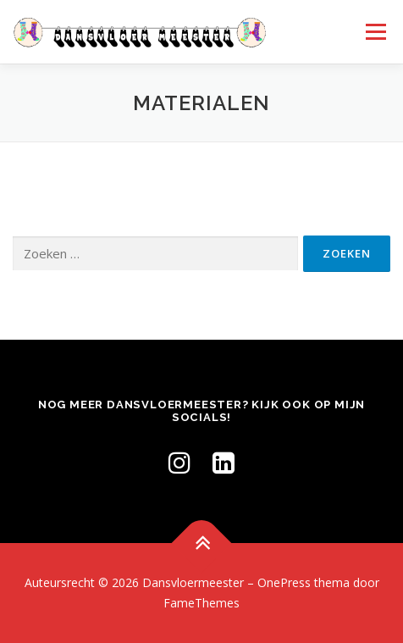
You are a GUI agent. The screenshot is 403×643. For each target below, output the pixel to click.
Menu (375, 32)
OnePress (284, 582)
